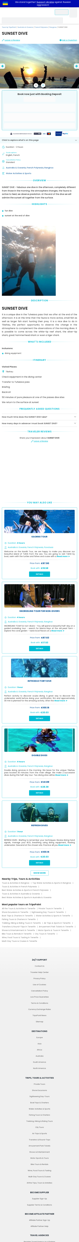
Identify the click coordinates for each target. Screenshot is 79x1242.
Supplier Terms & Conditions (39, 1205)
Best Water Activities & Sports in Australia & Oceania (26, 897)
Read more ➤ (63, 556)
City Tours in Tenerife (45, 933)
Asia (39, 1043)
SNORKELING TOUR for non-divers (39, 611)
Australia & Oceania (25, 27)
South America (39, 1062)
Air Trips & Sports (39, 1133)
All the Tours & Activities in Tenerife (19, 908)
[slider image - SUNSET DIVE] (39, 74)
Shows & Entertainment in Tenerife (18, 930)
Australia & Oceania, (16, 167)
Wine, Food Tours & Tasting (39, 1170)
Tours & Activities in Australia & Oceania (21, 893)
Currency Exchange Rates (39, 1009)
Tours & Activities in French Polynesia (19, 886)
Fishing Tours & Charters (39, 1115)
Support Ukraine (45, 2)
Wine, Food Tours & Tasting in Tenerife (20, 937)
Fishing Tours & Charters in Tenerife (19, 919)
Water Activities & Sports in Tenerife (53, 915)
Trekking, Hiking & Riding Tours (39, 1121)
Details (39, 574)
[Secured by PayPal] (62, 134)
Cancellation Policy (39, 991)
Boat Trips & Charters (39, 1102)
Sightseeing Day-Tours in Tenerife (48, 912)
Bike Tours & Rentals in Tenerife (17, 933)
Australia (39, 1056)
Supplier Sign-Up (39, 1198)
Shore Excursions (39, 1090)
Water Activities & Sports (18, 173)
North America (39, 1068)
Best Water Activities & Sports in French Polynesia (25, 890)
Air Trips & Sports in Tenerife (57, 923)
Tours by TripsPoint (9, 27)
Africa (39, 1049)
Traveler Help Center (39, 972)
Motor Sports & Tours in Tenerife (53, 930)
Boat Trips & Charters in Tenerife (17, 915)
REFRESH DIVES (39, 825)
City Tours (39, 1127)
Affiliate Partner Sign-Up (39, 1220)
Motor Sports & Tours (39, 1158)
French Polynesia (41, 27)
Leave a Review (11, 40)
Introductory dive (39, 681)
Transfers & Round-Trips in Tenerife (19, 926)
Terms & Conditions (39, 1003)
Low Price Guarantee (39, 997)
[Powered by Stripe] (30, 134)
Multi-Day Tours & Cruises (39, 1176)
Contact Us (39, 966)
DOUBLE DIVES (39, 755)
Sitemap (39, 1021)
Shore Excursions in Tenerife (15, 912)
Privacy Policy (39, 978)
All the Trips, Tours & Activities (39, 1183)
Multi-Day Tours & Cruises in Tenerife (19, 941)
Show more (39, 873)
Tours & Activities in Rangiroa (16, 883)
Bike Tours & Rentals (39, 1164)
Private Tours (39, 1084)
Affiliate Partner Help (39, 1226)
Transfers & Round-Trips (39, 1139)
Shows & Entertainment (39, 1152)
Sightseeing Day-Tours (39, 1096)
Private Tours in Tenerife (50, 908)
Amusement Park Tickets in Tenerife (56, 926)
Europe (39, 1037)
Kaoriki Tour (39, 536)
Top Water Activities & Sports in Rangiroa (52, 883)
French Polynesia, (35, 167)
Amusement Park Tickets (39, 1145)
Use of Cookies (39, 984)
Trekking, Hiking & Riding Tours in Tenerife (21, 923)
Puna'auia (48, 547)
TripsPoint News (39, 1015)
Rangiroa (53, 27)
